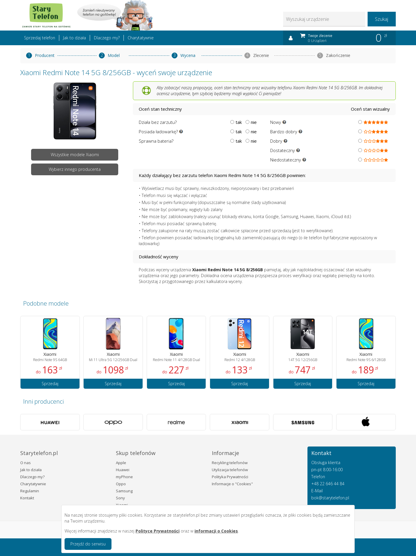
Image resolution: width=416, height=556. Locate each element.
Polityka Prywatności (230, 476)
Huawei (122, 469)
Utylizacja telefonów (230, 469)
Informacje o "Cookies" (232, 483)
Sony (120, 498)
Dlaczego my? (107, 38)
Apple (121, 462)
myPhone (124, 476)
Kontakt (27, 498)
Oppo (121, 483)
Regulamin (29, 490)
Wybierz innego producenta (75, 169)
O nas (25, 462)
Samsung (124, 490)
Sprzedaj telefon (39, 38)
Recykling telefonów (230, 462)
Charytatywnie (141, 38)
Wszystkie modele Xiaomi (75, 154)
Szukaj (381, 19)
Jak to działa (74, 38)
